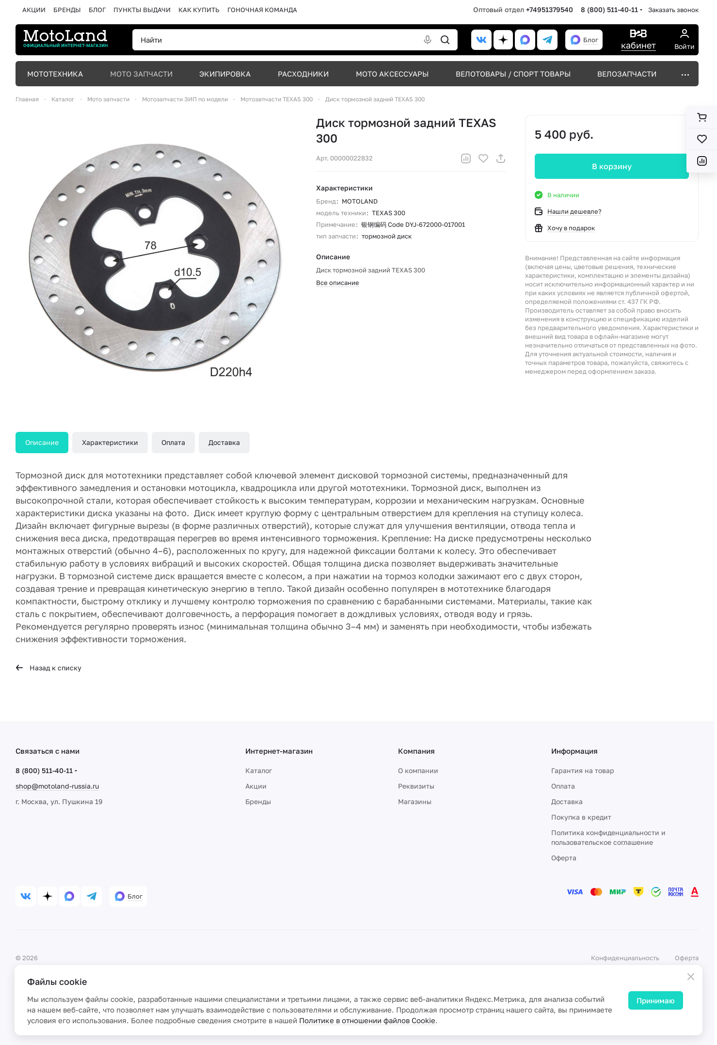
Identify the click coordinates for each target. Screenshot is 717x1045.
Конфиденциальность (625, 958)
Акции (256, 786)
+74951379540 (549, 9)
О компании (418, 770)
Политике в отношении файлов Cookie (367, 1020)
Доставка (224, 442)
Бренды (258, 801)
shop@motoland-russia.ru (57, 786)
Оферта (563, 858)
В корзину (612, 166)
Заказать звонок (673, 10)
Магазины (414, 801)
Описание (42, 442)
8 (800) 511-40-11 (609, 9)
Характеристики (110, 442)
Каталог (258, 770)
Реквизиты (416, 786)
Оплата (173, 442)
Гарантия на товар (582, 770)
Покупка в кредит (581, 817)
